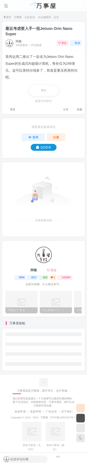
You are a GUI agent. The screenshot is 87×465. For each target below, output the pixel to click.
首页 (7, 17)
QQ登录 (43, 147)
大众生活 (29, 17)
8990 (20, 277)
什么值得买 (44, 17)
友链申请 (20, 411)
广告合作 (51, 411)
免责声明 (35, 411)
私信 (76, 43)
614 (43, 277)
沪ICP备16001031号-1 (62, 417)
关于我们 (66, 411)
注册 (56, 137)
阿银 (19, 41)
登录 (33, 137)
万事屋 (18, 17)
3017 (32, 277)
